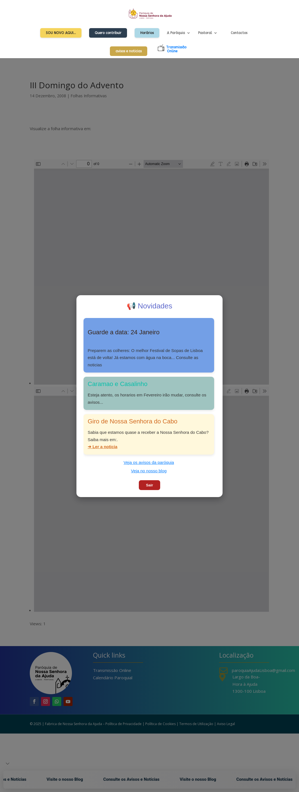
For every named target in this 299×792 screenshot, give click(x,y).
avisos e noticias (128, 51)
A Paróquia (176, 33)
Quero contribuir (108, 33)
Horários (147, 33)
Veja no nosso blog (149, 470)
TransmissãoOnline (176, 49)
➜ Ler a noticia (102, 446)
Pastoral (205, 33)
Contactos (239, 33)
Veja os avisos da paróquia (149, 462)
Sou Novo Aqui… (61, 33)
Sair (149, 485)
